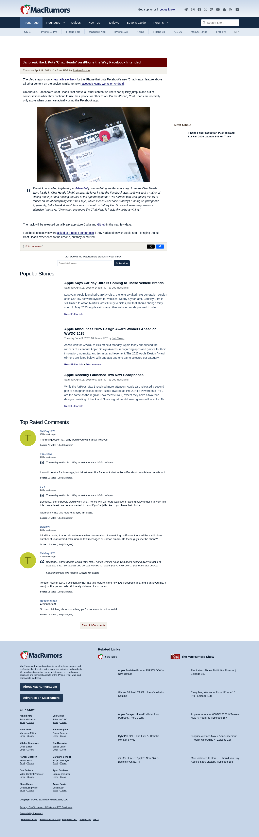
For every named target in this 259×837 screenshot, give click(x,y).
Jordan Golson (81, 70)
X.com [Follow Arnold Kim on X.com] (30, 722)
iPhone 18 (159, 31)
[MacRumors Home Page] (45, 9)
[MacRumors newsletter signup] (237, 9)
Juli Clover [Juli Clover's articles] (25, 729)
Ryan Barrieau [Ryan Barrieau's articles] (60, 770)
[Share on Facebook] (160, 247)
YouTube (111, 656)
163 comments (33, 246)
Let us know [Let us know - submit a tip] (167, 9)
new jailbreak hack (64, 79)
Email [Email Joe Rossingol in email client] (55, 736)
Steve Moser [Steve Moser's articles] (26, 784)
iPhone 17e (121, 31)
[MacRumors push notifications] (224, 9)
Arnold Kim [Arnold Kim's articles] (26, 716)
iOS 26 (178, 31)
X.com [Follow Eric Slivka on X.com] (63, 722)
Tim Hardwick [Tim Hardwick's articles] (60, 743)
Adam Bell (81, 188)
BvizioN (45, 526)
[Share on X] (151, 247)
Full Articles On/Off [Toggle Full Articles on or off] (49, 819)
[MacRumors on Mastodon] (211, 9)
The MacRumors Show (198, 656)
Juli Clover (118, 338)
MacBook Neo (97, 31)
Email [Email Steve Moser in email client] (22, 790)
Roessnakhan (48, 600)
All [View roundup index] (236, 31)
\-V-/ (42, 486)
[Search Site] (220, 22)
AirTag (140, 31)
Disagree (68, 445)
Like (59, 445)
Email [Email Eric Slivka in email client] (55, 722)
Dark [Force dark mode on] (95, 819)
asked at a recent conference (75, 232)
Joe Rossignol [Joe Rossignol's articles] (60, 729)
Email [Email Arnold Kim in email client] (22, 722)
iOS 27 (28, 31)
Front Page (31, 22)
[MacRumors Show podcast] (186, 9)
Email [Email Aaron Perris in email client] (55, 790)
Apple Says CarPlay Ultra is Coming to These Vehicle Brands (114, 283)
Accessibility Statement (31, 813)
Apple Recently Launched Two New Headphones (104, 375)
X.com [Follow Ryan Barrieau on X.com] (63, 777)
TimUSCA (46, 453)
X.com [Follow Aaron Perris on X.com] (63, 790)
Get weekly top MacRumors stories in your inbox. (93, 256)
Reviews (113, 22)
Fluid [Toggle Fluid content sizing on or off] (64, 819)
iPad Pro (221, 31)
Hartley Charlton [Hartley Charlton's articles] (28, 757)
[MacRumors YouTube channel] (218, 9)
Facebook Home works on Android (102, 83)
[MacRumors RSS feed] (231, 9)
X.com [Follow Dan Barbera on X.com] (30, 777)
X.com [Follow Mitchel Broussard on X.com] (30, 749)
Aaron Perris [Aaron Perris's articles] (59, 784)
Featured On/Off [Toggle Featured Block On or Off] (29, 819)
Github (101, 224)
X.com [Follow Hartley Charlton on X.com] (30, 763)
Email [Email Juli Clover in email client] (22, 736)
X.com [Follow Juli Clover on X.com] (30, 736)
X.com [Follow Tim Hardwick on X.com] (63, 749)
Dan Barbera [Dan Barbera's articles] (26, 770)
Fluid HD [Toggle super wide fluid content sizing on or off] (72, 819)
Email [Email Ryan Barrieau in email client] (55, 777)
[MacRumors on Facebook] (199, 9)
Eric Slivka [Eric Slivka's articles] (58, 716)
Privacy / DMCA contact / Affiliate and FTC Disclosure (46, 807)
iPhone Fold (73, 31)
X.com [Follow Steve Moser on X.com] (30, 790)
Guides (76, 22)
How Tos (94, 22)
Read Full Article (74, 314)
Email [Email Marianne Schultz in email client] (55, 763)
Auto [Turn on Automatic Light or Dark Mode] (82, 819)
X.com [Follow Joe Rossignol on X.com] (63, 736)
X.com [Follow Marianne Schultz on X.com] (63, 763)
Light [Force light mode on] (88, 819)
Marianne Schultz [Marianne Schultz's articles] (62, 757)
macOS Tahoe (199, 31)
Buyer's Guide (136, 22)
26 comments (94, 364)
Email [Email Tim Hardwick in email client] (55, 749)
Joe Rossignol (120, 287)
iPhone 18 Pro (48, 31)
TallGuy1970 (47, 431)
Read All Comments (93, 625)
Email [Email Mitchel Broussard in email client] (22, 749)
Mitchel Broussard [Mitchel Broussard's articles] (29, 743)
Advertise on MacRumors (41, 697)
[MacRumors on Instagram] (193, 9)
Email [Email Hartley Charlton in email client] (22, 763)
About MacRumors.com (40, 686)
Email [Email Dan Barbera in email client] (22, 777)
